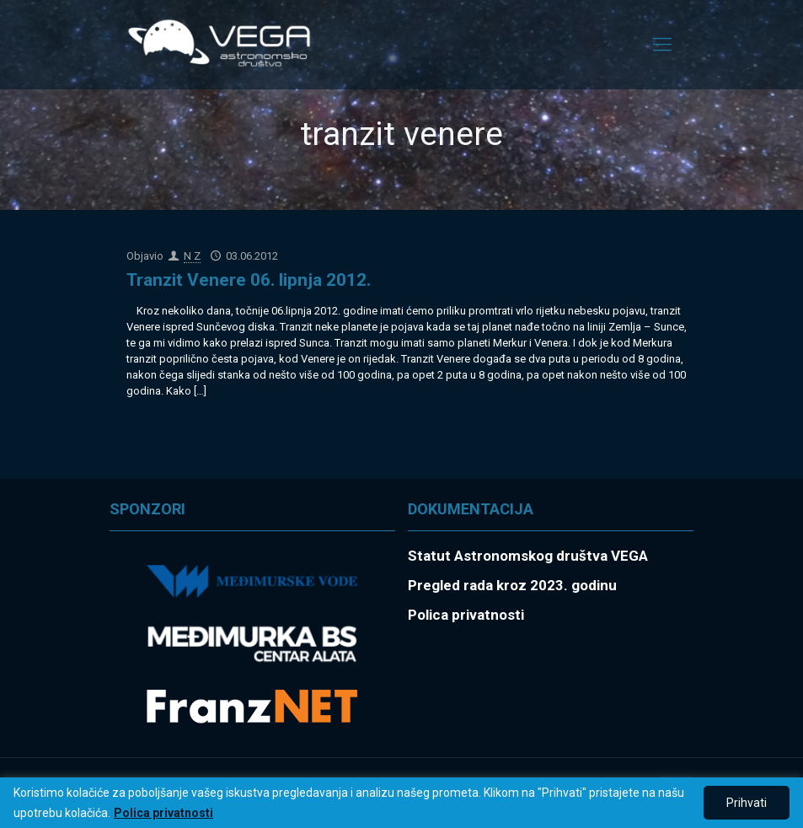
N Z (192, 256)
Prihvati (746, 802)
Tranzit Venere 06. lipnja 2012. (248, 280)
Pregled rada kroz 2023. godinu (512, 585)
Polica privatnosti (163, 813)
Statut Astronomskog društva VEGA (528, 555)
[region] (401, 802)
